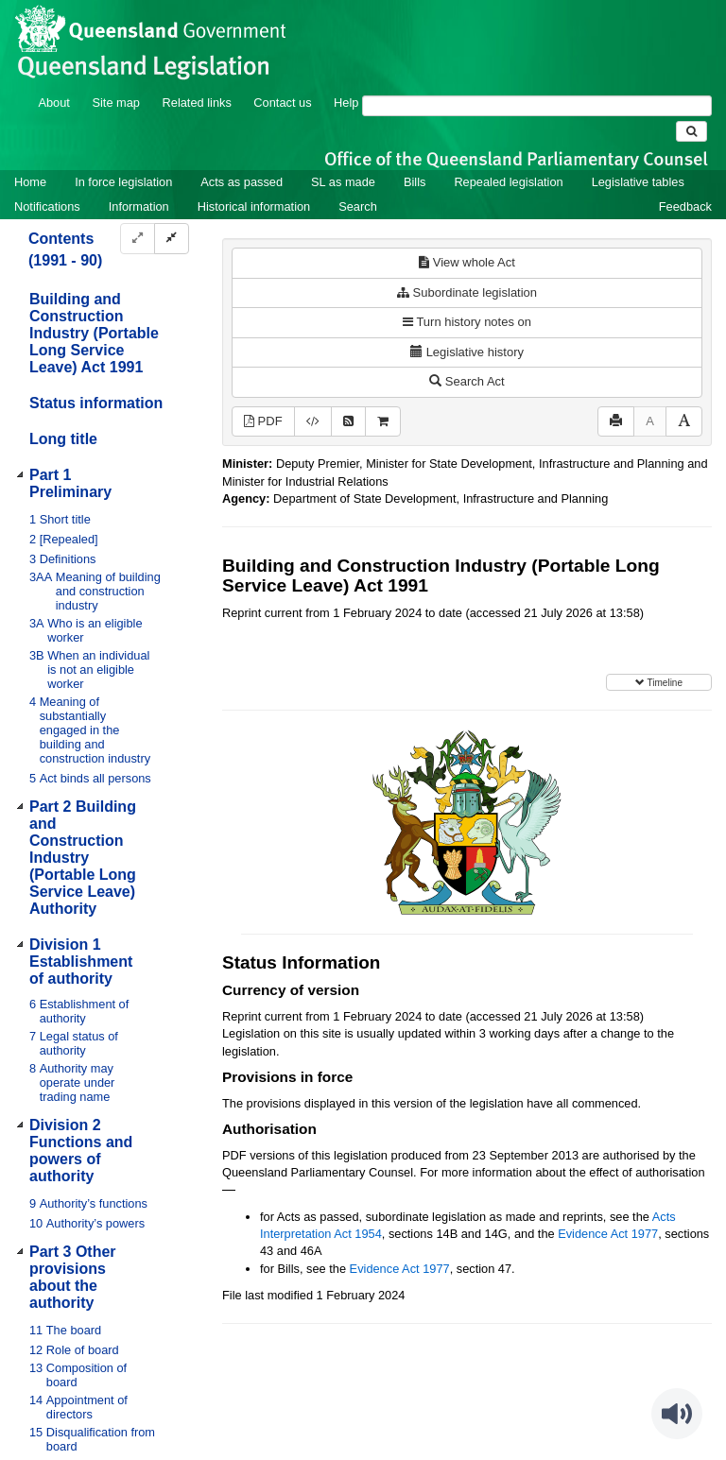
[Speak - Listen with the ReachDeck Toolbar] (676, 1413)
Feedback (685, 206)
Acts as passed (241, 182)
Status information (96, 403)
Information (139, 206)
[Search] (537, 105)
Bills (414, 182)
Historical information (254, 206)
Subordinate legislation (467, 292)
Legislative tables (638, 182)
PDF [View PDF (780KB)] (263, 421)
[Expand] (137, 238)
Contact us (282, 102)
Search (357, 206)
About (53, 102)
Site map (116, 102)
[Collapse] (171, 238)
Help (346, 102)
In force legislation (123, 182)
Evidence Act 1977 (608, 1234)
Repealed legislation (508, 182)
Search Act (466, 381)
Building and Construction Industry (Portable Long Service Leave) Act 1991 (94, 333)
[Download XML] (313, 422)
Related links (197, 102)
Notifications (47, 206)
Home (30, 182)
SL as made (343, 182)
